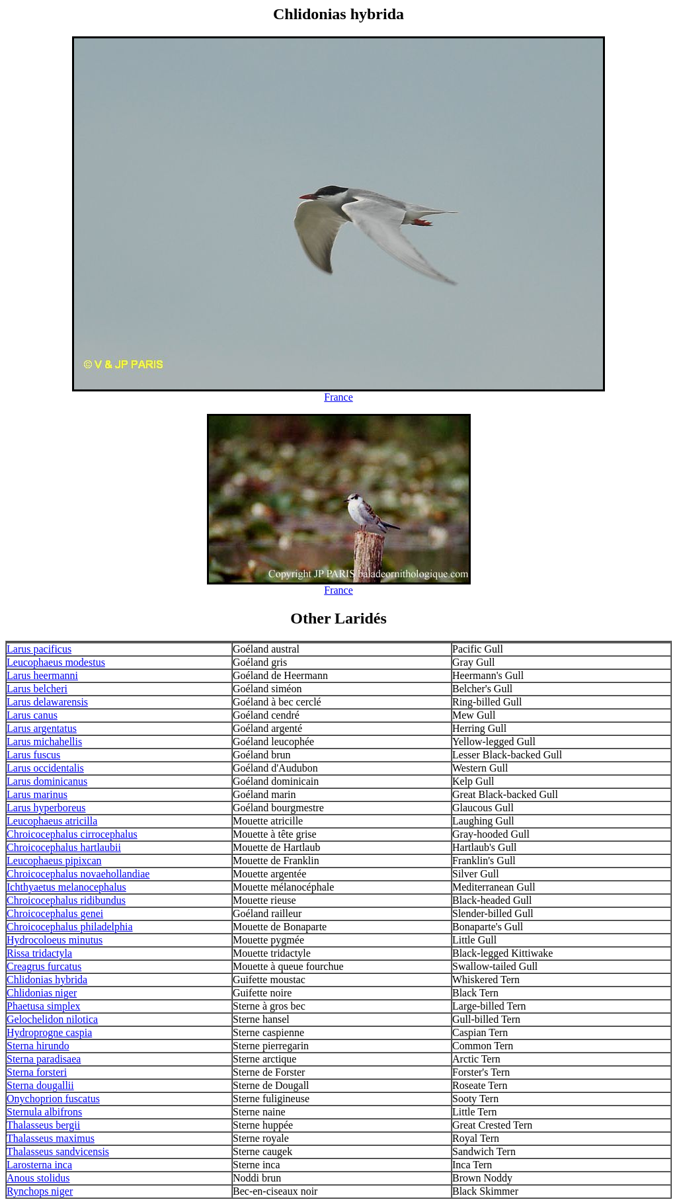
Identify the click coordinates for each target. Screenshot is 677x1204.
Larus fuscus (33, 754)
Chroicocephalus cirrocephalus (72, 834)
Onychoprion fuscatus (53, 1098)
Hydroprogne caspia (49, 1032)
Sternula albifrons (44, 1111)
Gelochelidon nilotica (52, 1019)
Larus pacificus (39, 649)
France (338, 397)
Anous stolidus (38, 1178)
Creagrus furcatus (44, 966)
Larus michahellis (44, 741)
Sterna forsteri (37, 1072)
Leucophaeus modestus (56, 662)
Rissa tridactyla (39, 953)
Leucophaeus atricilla (52, 820)
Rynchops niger (40, 1191)
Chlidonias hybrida (47, 979)
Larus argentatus (42, 728)
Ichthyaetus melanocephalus (66, 887)
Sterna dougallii (40, 1085)
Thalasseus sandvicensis (58, 1151)
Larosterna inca (39, 1164)
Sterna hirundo (38, 1045)
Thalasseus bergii (43, 1125)
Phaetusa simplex (44, 1006)
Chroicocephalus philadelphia (70, 926)
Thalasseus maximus (51, 1138)
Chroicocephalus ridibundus (66, 900)
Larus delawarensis (47, 701)
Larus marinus (37, 794)
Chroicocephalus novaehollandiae (78, 873)
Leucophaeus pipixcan (54, 860)
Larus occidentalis (45, 768)
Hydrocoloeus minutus (54, 939)
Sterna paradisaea (44, 1058)
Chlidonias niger (42, 992)
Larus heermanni (42, 675)
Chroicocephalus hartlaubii (64, 847)
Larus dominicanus (47, 781)
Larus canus (32, 715)
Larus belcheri (37, 688)
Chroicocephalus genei (55, 913)
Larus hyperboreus (46, 807)
